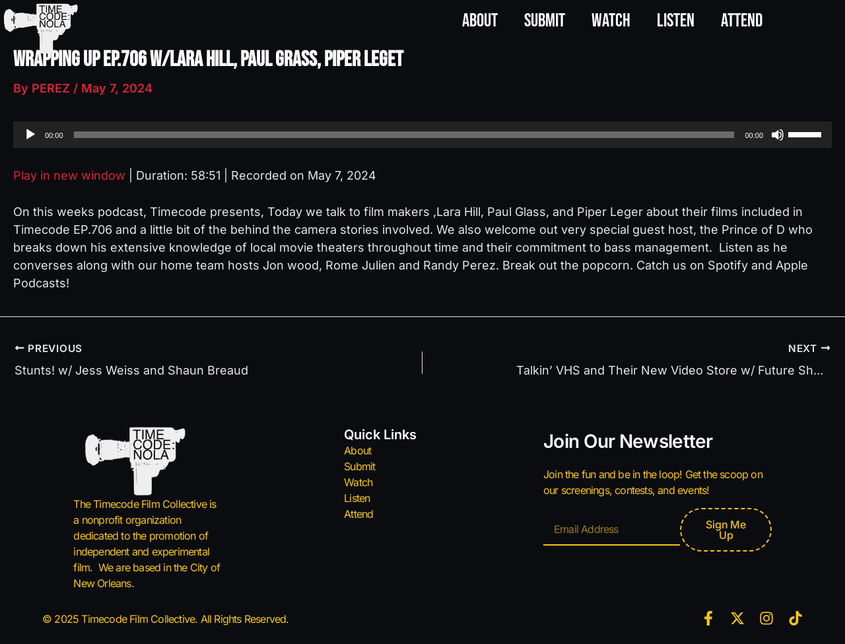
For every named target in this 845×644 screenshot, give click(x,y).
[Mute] (777, 134)
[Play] (30, 134)
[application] (422, 135)
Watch (611, 21)
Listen (675, 21)
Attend (741, 21)
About (480, 21)
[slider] (404, 134)
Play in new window (69, 175)
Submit (544, 21)
